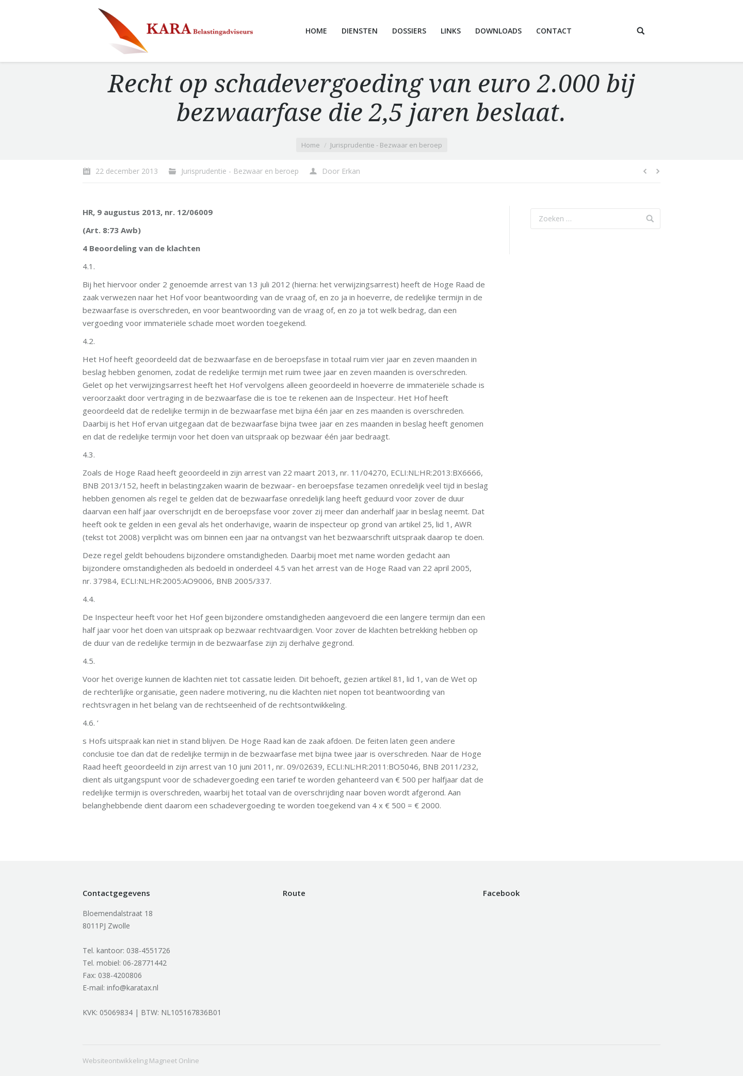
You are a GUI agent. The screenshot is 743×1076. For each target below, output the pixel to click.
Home (310, 145)
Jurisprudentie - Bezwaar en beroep (386, 145)
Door (341, 171)
